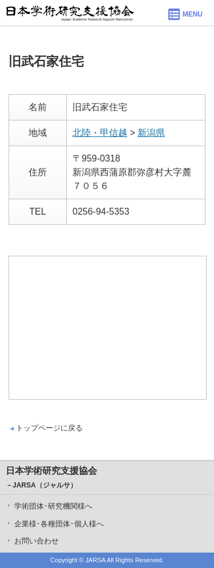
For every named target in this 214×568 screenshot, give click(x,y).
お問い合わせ (36, 541)
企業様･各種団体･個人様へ (59, 523)
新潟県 (151, 133)
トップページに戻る (49, 428)
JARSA (96, 560)
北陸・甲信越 (99, 133)
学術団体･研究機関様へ (53, 506)
